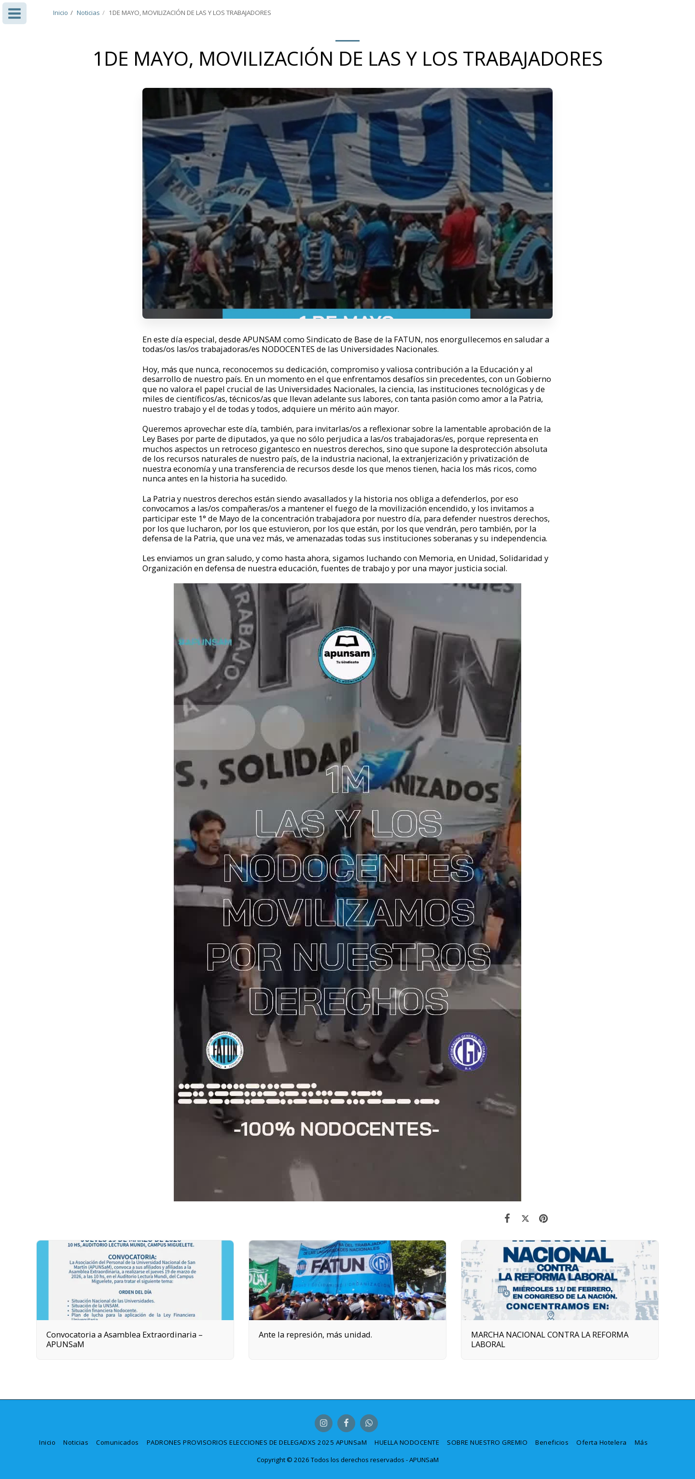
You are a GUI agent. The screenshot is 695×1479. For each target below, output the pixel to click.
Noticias (88, 12)
